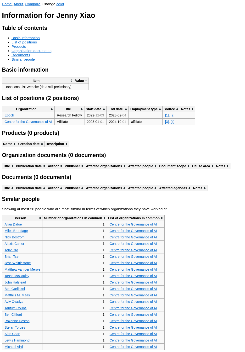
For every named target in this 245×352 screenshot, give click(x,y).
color (60, 4)
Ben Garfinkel (15, 289)
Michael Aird (14, 347)
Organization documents (31, 51)
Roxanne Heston (17, 321)
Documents (20, 55)
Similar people (23, 59)
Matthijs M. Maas (17, 295)
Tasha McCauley (17, 276)
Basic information (25, 38)
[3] (167, 122)
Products (18, 46)
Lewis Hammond (17, 340)
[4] (172, 122)
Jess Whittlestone (18, 263)
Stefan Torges (15, 327)
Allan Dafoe (13, 224)
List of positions (24, 42)
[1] (167, 115)
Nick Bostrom (14, 237)
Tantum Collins (16, 308)
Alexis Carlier (14, 244)
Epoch (9, 115)
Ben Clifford (13, 314)
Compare (32, 4)
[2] (172, 115)
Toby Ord (11, 250)
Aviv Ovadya (14, 302)
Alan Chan (12, 334)
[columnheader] (38, 81)
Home (7, 4)
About (18, 4)
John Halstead (15, 282)
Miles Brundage (16, 231)
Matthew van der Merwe (22, 269)
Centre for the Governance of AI (28, 122)
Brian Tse (11, 256)
